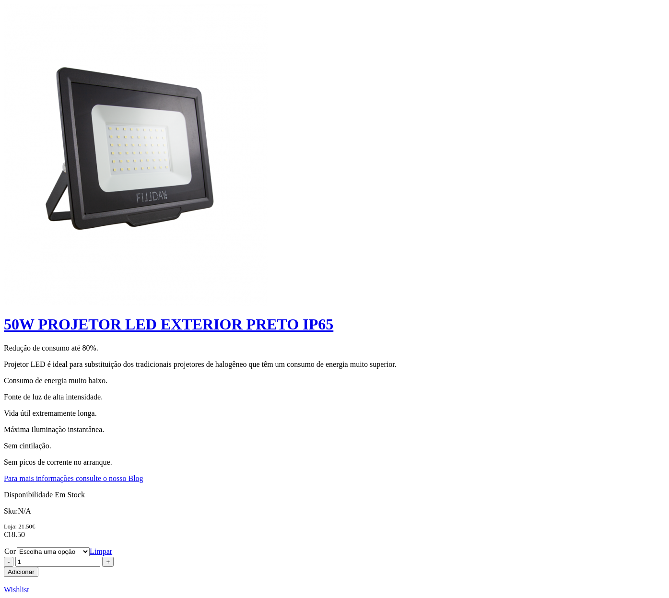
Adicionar (21, 571)
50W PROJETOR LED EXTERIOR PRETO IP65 (168, 324)
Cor (10, 551)
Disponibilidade (28, 495)
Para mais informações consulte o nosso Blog (73, 478)
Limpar (101, 551)
